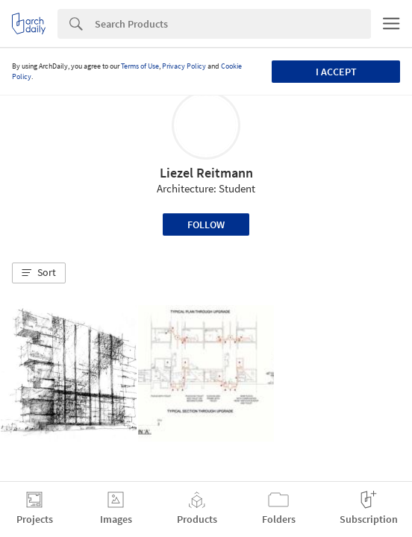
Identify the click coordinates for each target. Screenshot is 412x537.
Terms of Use (140, 66)
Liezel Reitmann (206, 172)
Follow (206, 224)
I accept (336, 71)
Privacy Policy (184, 66)
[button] (39, 273)
